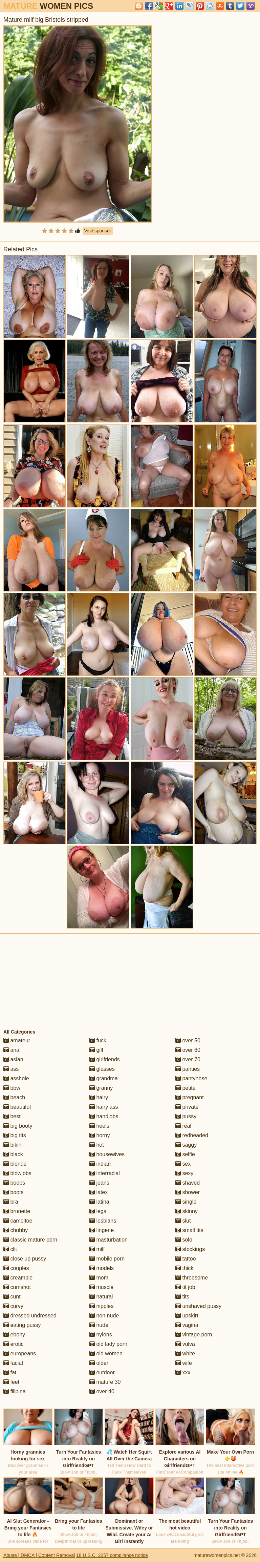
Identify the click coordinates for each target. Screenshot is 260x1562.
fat (9, 1372)
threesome (191, 1277)
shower (187, 1192)
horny (99, 1135)
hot (96, 1145)
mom (98, 1277)
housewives (107, 1154)
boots (13, 1192)
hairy (98, 1097)
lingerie (101, 1230)
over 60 (187, 1050)
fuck (97, 1040)
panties (187, 1069)
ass (11, 1069)
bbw (11, 1088)
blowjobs (17, 1173)
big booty (17, 1126)
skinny (186, 1211)
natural (101, 1296)
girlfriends (104, 1059)
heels (99, 1126)
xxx (182, 1372)
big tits (14, 1135)
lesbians (102, 1221)
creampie (17, 1277)
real (183, 1126)
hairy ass (103, 1107)
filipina (14, 1391)
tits (182, 1296)
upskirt (186, 1315)
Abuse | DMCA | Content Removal (39, 1555)
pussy (185, 1116)
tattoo (185, 1259)
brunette (16, 1211)
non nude (104, 1315)
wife (183, 1363)
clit (10, 1249)
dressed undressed (30, 1315)
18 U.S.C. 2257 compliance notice (112, 1555)
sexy (184, 1173)
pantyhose (191, 1078)
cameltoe (17, 1221)
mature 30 (105, 1382)
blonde (15, 1164)
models (101, 1268)
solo (183, 1240)
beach (14, 1097)
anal (12, 1050)
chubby (15, 1230)
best (12, 1116)
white (185, 1353)
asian (13, 1059)
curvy (13, 1306)
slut (183, 1221)
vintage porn (193, 1334)
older (98, 1363)
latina (99, 1202)
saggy (186, 1145)
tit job (185, 1287)
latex (98, 1192)
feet (11, 1382)
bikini (13, 1145)
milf (97, 1249)
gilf (96, 1050)
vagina (186, 1325)
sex (183, 1164)
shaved (187, 1183)
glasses (102, 1069)
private (186, 1107)
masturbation (108, 1240)
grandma (103, 1078)
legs (97, 1211)
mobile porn (107, 1259)
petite (185, 1088)
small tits (189, 1230)
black (13, 1154)
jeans (99, 1183)
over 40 (101, 1391)
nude (98, 1325)
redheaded (191, 1135)
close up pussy (24, 1259)
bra (10, 1202)
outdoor (102, 1372)
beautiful (17, 1107)
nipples (101, 1306)
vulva (185, 1344)
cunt (12, 1296)
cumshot (17, 1287)
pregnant (189, 1097)
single (185, 1202)
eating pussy (22, 1325)
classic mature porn (30, 1240)
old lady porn (108, 1344)
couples (16, 1268)
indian (100, 1164)
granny (101, 1088)
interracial (104, 1173)
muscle (101, 1287)
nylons (100, 1334)
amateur (16, 1040)
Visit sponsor (97, 230)
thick (184, 1268)
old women (106, 1353)
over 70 (187, 1059)
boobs (14, 1183)
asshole (16, 1078)
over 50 (187, 1040)
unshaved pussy (198, 1306)
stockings (190, 1249)
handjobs (103, 1116)
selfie (185, 1154)
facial (13, 1363)
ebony (14, 1334)
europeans (19, 1353)
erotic (13, 1344)
